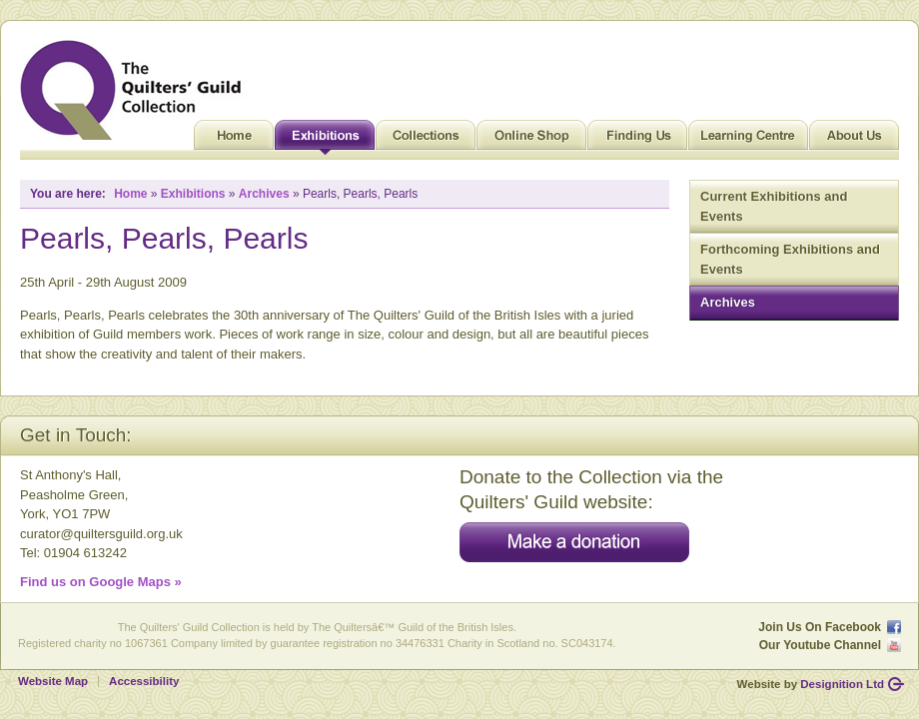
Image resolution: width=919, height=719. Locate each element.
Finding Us (637, 140)
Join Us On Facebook (819, 627)
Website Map (53, 681)
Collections (425, 140)
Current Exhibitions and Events (773, 206)
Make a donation (574, 542)
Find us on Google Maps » (101, 581)
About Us (854, 140)
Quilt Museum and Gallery (136, 90)
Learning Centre (748, 140)
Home (234, 140)
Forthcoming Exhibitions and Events (790, 259)
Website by (810, 684)
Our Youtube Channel (820, 645)
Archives (727, 302)
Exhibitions (325, 140)
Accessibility (144, 681)
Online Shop (531, 140)
